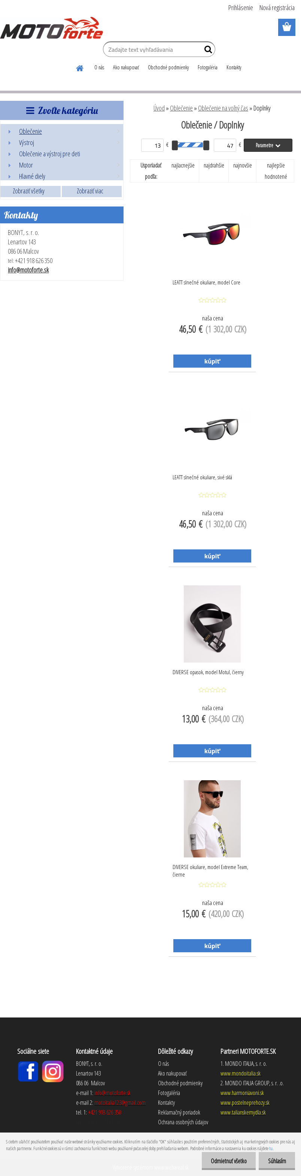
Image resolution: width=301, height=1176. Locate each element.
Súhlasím (277, 1161)
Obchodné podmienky (168, 67)
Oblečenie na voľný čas (223, 107)
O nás (99, 67)
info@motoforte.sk (28, 269)
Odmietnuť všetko (228, 1161)
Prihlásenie (240, 7)
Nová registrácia (277, 7)
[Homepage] (80, 67)
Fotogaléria (208, 67)
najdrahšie (214, 165)
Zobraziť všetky (29, 190)
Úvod (159, 107)
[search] (206, 51)
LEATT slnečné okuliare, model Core (206, 282)
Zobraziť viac (90, 190)
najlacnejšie (183, 165)
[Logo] (51, 27)
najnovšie (242, 165)
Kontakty (233, 67)
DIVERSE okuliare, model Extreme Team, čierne (210, 870)
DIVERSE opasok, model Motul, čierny (208, 672)
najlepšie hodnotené (276, 171)
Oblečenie (181, 107)
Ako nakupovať (126, 67)
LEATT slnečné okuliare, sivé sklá (202, 477)
